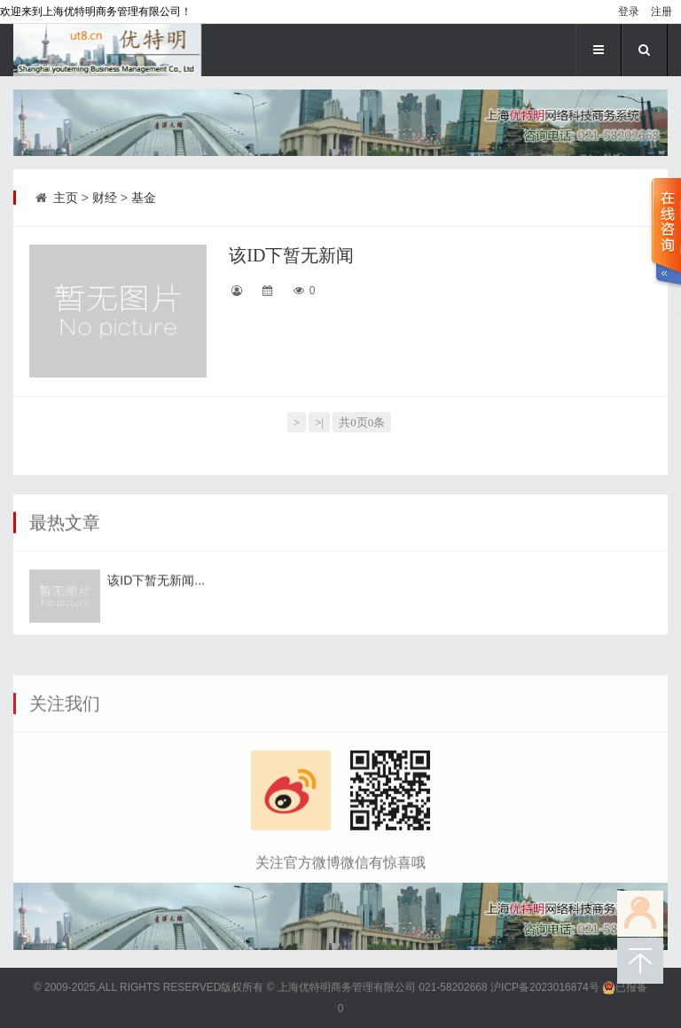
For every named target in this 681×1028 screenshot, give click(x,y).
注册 (661, 11)
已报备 (624, 987)
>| (319, 422)
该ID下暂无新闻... (156, 598)
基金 (143, 198)
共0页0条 (362, 422)
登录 (628, 11)
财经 (104, 198)
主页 (65, 198)
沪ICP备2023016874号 (544, 987)
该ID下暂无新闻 (291, 255)
